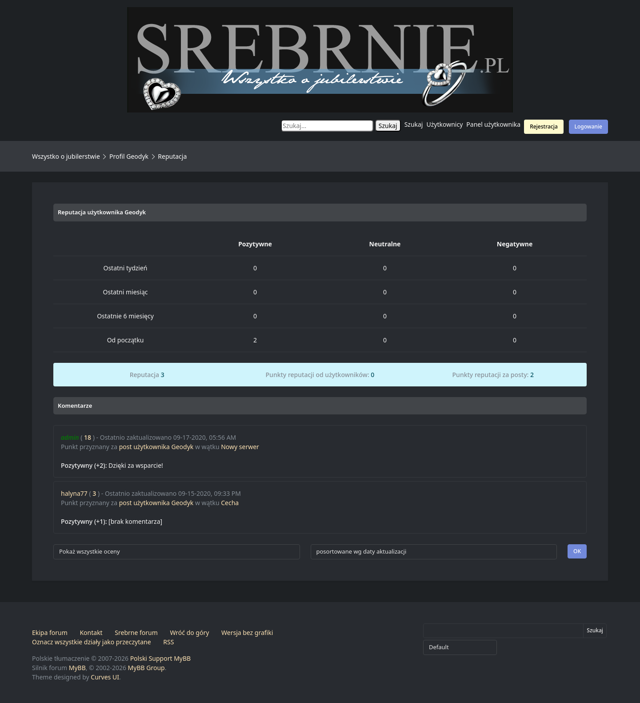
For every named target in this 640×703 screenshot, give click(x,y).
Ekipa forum (50, 632)
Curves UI (105, 677)
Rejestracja (544, 126)
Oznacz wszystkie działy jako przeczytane (91, 642)
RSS (168, 642)
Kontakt (91, 632)
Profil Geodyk (128, 156)
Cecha (230, 502)
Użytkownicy (445, 124)
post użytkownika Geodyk (156, 446)
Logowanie (588, 126)
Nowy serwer (240, 446)
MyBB (77, 667)
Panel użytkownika (493, 124)
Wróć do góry (189, 632)
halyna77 (74, 493)
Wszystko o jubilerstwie (66, 156)
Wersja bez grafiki (247, 632)
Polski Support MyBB (160, 658)
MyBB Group (146, 667)
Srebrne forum (136, 632)
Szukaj (413, 124)
